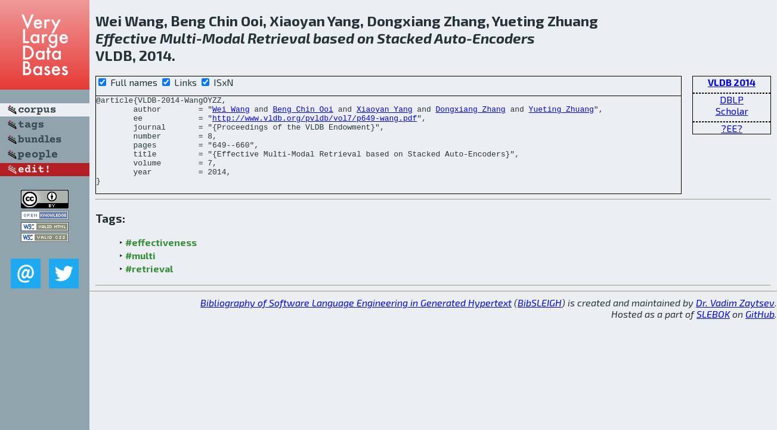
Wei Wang (230, 112)
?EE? (731, 128)
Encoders (503, 38)
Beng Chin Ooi (303, 112)
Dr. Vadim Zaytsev (735, 320)
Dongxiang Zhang (470, 112)
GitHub (760, 331)
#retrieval (149, 286)
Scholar (732, 110)
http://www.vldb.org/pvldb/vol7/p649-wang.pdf (314, 123)
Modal (223, 38)
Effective (126, 38)
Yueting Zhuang (561, 112)
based (333, 38)
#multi (140, 273)
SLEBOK (713, 331)
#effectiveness (161, 260)
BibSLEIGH (540, 320)
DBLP (732, 99)
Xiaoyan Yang (385, 112)
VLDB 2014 (732, 82)
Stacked (404, 38)
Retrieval (278, 38)
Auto (450, 38)
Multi (178, 38)
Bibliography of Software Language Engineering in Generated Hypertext (356, 320)
